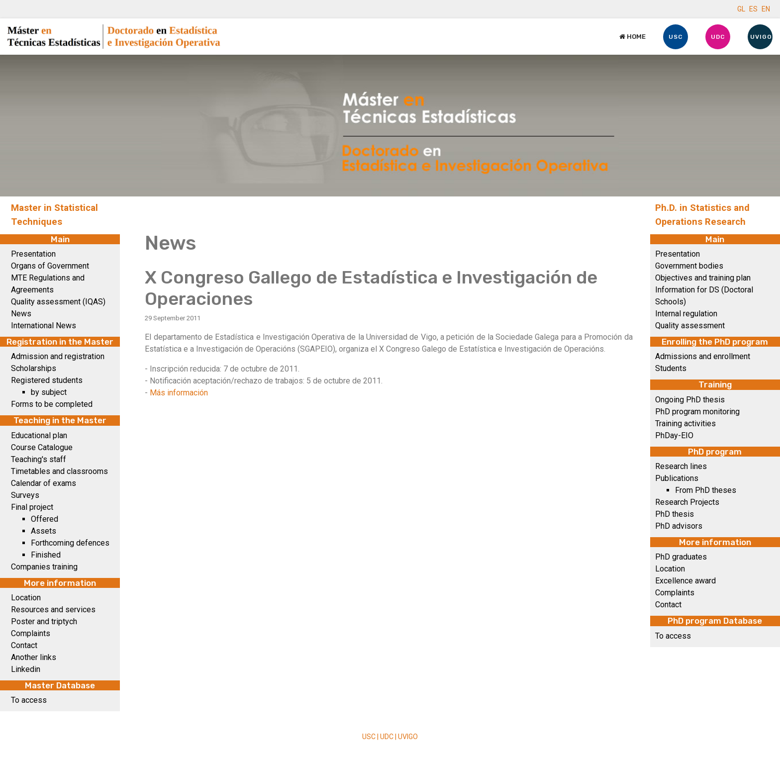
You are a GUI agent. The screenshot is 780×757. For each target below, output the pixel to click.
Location (26, 597)
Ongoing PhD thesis (690, 399)
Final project (32, 507)
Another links (33, 657)
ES (753, 9)
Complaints (30, 633)
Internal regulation (686, 313)
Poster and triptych (44, 621)
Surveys (25, 495)
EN (766, 9)
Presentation (33, 254)
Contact (24, 645)
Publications (676, 478)
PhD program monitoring (697, 411)
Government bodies (689, 266)
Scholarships (33, 368)
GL (741, 9)
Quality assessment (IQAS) (58, 301)
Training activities (685, 423)
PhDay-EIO (674, 435)
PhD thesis (674, 514)
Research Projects (687, 502)
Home (632, 36)
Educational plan (39, 435)
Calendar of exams (43, 483)
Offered (44, 519)
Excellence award (685, 580)
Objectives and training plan (703, 278)
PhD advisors (678, 526)
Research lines (681, 466)
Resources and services (53, 609)
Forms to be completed (52, 404)
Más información (179, 392)
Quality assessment (690, 325)
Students (670, 368)
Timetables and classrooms (59, 471)
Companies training (44, 566)
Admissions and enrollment (702, 356)
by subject (49, 392)
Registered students (47, 380)
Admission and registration (57, 356)
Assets (43, 531)
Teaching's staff (38, 459)
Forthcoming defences (70, 543)
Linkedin (25, 669)
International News (43, 325)
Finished (46, 555)
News (21, 313)
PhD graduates (681, 557)
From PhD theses (705, 490)
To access (29, 700)
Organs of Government (50, 266)
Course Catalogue (42, 447)
